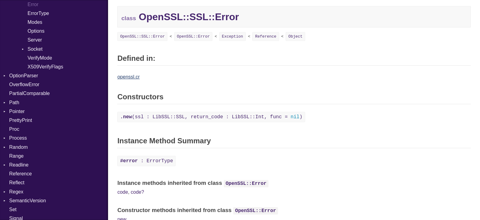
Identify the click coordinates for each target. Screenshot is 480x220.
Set (13, 209)
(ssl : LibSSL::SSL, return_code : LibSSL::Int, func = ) (211, 117)
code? (137, 192)
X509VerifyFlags (45, 66)
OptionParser (23, 75)
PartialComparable (29, 93)
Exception (232, 36)
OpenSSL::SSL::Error (142, 36)
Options (36, 31)
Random (18, 147)
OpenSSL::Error (193, 36)
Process (18, 138)
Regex (16, 191)
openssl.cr (128, 76)
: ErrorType (146, 161)
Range (16, 156)
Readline (18, 164)
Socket (35, 49)
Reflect (16, 182)
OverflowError (24, 84)
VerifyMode (40, 58)
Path (14, 102)
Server (35, 39)
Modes (35, 22)
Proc (14, 129)
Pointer (17, 111)
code (122, 192)
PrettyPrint (20, 120)
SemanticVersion (27, 200)
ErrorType (38, 13)
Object (295, 36)
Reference (20, 173)
